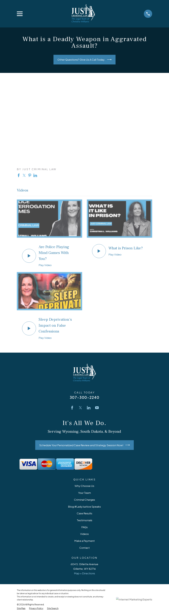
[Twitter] (80, 408)
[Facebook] (72, 408)
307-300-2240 (84, 397)
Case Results (84, 513)
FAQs (84, 527)
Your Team (84, 492)
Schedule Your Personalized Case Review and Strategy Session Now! (84, 445)
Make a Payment (84, 540)
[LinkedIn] (89, 408)
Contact (84, 547)
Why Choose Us (84, 485)
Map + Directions (84, 573)
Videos (84, 534)
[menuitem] (21, 608)
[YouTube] (97, 408)
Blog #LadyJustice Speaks (84, 506)
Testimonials (84, 520)
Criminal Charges (84, 499)
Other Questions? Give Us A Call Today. (84, 59)
